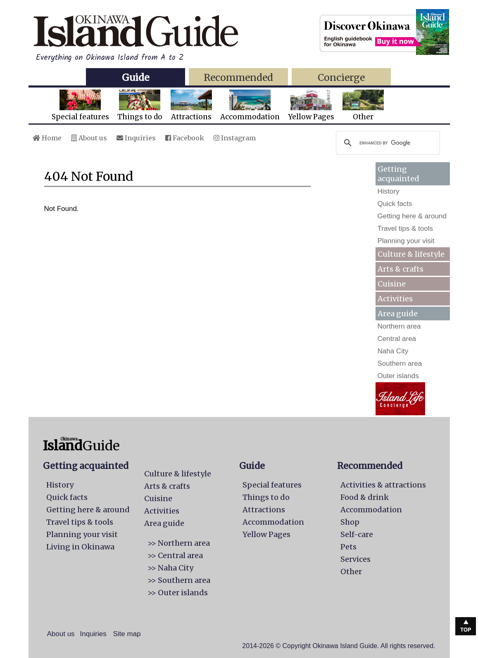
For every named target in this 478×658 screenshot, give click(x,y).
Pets (348, 546)
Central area (397, 339)
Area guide (164, 523)
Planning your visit (406, 241)
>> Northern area (178, 543)
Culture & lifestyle (411, 254)
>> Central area (175, 555)
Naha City (393, 351)
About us (89, 138)
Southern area (400, 363)
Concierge (341, 77)
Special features (80, 105)
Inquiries (136, 138)
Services (355, 559)
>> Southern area (178, 580)
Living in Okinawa (80, 546)
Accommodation (250, 105)
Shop (349, 522)
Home (47, 138)
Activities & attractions (383, 485)
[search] (386, 143)
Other (363, 105)
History (389, 191)
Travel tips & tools (405, 228)
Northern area (399, 326)
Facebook (184, 138)
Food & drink (364, 497)
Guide (135, 77)
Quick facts (395, 204)
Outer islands (398, 376)
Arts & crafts (400, 269)
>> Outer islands (177, 592)
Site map (127, 634)
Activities (395, 298)
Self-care (356, 534)
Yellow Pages (311, 105)
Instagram (235, 138)
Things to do (139, 105)
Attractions (191, 105)
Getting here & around (412, 216)
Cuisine (392, 284)
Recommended (238, 77)
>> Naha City (170, 568)
